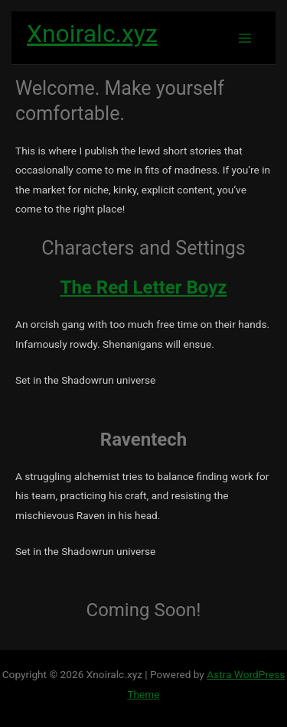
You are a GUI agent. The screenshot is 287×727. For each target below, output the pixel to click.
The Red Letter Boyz (143, 287)
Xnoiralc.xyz (92, 33)
